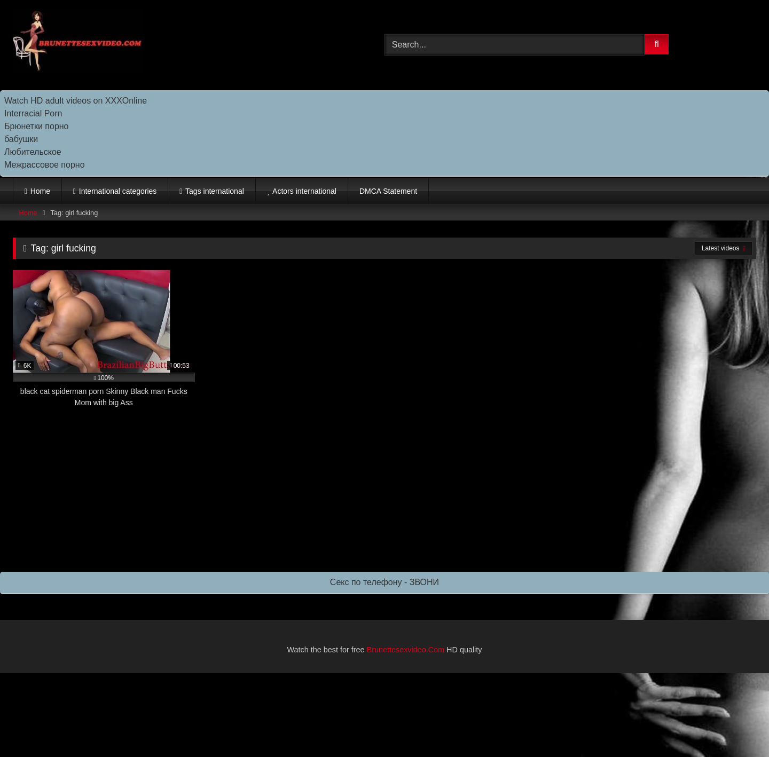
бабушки (21, 139)
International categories (118, 191)
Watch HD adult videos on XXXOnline (75, 100)
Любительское (32, 151)
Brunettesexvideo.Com (406, 649)
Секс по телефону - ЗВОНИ (384, 582)
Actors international (304, 191)
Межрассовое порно (44, 164)
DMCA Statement (388, 191)
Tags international (214, 191)
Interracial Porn (33, 113)
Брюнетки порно (36, 126)
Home (40, 191)
